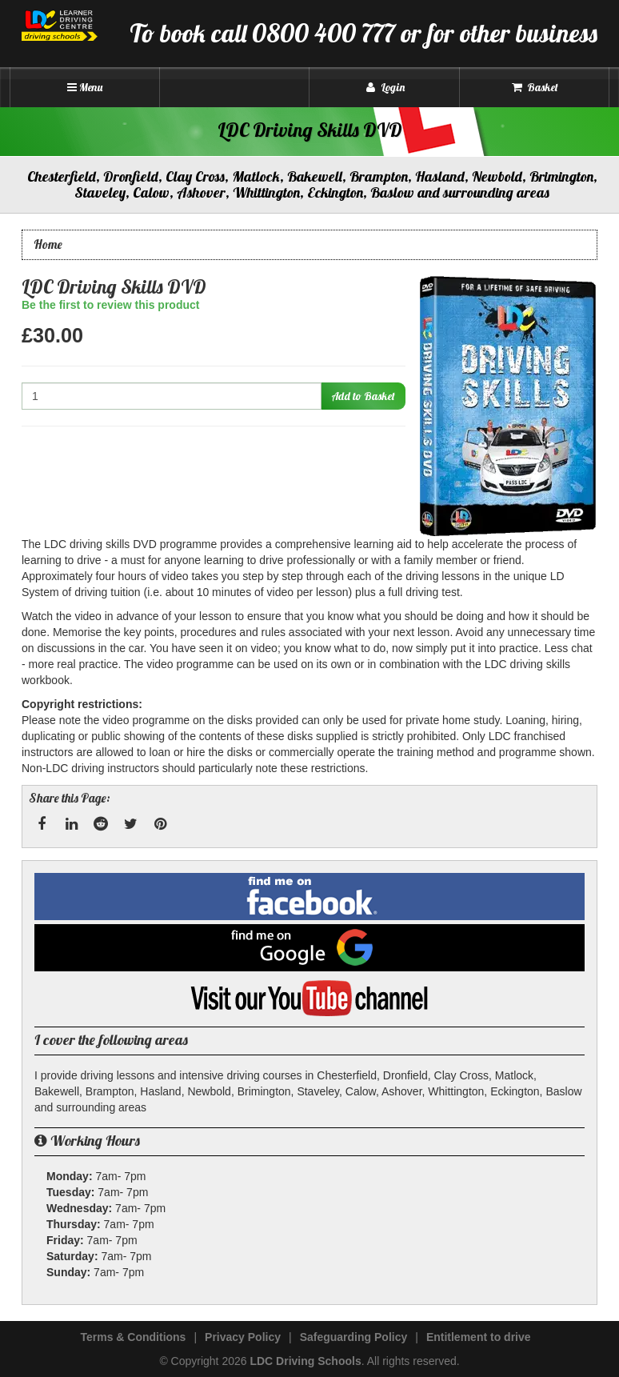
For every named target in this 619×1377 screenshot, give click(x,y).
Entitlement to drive (478, 1337)
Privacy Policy (243, 1337)
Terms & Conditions (133, 1337)
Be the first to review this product (110, 304)
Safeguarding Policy (354, 1337)
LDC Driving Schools (305, 1361)
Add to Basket (363, 396)
